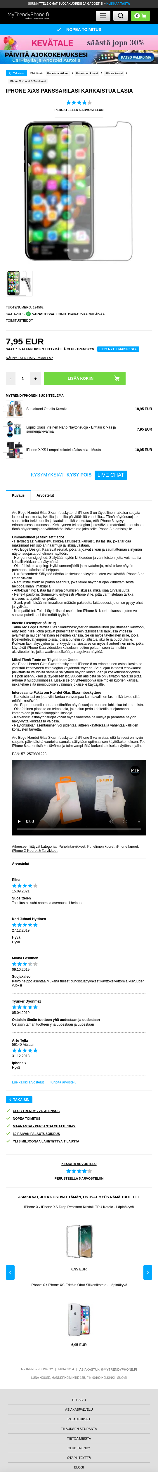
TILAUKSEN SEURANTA (79, 1429)
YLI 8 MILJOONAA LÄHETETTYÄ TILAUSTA (42, 1141)
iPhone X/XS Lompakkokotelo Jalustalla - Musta (63, 450)
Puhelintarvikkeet (71, 847)
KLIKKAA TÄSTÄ (118, 3)
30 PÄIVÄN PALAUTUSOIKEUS (33, 1134)
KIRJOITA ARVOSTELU (78, 1164)
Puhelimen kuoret (100, 847)
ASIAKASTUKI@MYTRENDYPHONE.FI (108, 1369)
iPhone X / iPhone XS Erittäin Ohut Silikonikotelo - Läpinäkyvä (79, 1285)
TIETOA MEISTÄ (79, 1438)
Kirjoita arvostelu (64, 1082)
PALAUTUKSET (79, 1419)
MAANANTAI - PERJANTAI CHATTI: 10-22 (41, 1126)
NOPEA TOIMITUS (23, 1119)
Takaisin (18, 73)
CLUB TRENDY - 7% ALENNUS (33, 1111)
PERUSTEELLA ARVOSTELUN (79, 110)
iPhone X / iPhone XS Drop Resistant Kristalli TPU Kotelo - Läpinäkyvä (79, 1207)
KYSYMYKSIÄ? (79, 475)
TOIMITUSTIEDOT (19, 320)
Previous (10, 1272)
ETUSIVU (79, 1400)
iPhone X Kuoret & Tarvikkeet (35, 851)
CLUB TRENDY (79, 1448)
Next (147, 1272)
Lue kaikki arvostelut (28, 1082)
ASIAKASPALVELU (79, 1409)
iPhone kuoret (127, 847)
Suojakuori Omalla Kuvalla (46, 409)
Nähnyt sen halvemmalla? (29, 358)
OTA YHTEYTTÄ (79, 1457)
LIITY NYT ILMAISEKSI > (118, 349)
